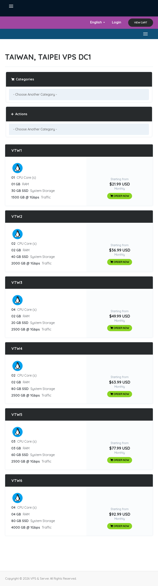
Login (116, 22)
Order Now (119, 195)
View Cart (140, 22)
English (97, 22)
